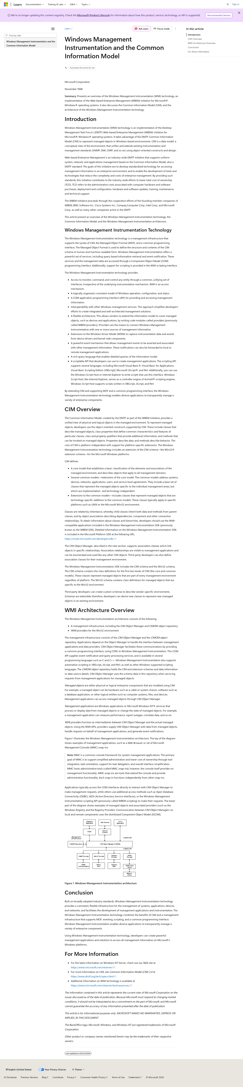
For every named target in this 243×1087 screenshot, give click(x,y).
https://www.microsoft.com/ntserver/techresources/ (100, 985)
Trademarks (134, 1077)
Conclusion (193, 47)
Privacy (70, 1077)
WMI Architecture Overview (201, 43)
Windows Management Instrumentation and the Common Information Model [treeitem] (30, 43)
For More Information (198, 51)
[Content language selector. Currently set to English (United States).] (18, 1069)
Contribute (58, 1077)
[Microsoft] (6, 4)
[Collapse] (53, 29)
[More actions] (175, 28)
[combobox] (30, 35)
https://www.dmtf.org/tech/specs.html (92, 976)
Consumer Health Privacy (92, 1077)
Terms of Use (118, 1077)
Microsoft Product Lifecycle (93, 15)
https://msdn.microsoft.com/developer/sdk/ (89, 538)
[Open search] (228, 4)
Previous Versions (29, 1077)
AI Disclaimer (10, 1077)
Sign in (235, 4)
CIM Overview (195, 38)
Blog (44, 1077)
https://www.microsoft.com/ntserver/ (92, 967)
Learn (67, 28)
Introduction (194, 34)
